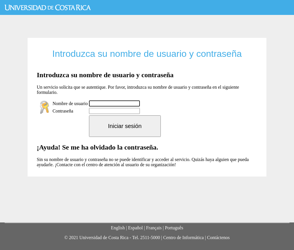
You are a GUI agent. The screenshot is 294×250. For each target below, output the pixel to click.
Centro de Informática (183, 237)
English (118, 227)
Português (174, 227)
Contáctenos (218, 237)
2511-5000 (150, 237)
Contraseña (63, 110)
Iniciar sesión (125, 126)
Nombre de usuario (70, 103)
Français (154, 227)
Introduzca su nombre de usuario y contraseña (147, 54)
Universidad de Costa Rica (48, 7)
